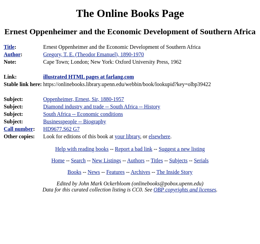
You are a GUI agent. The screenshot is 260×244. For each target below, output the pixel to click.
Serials (201, 160)
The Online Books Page (130, 13)
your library (127, 136)
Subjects (178, 160)
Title (9, 47)
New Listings (106, 160)
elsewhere (159, 136)
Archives (140, 172)
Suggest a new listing (182, 149)
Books (74, 172)
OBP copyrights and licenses (184, 189)
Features (115, 172)
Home (58, 160)
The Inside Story (174, 172)
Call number (18, 129)
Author (12, 54)
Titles (157, 160)
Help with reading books (82, 149)
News (94, 172)
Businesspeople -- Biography (74, 121)
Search (78, 160)
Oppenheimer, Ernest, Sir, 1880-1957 (83, 99)
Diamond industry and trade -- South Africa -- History (101, 106)
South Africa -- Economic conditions (83, 114)
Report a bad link (133, 149)
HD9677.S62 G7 (61, 129)
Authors (136, 160)
